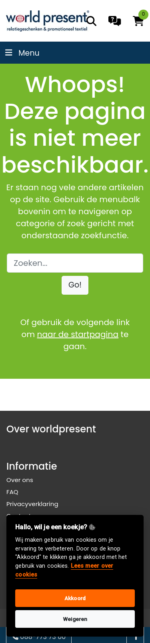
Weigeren (75, 619)
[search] (91, 21)
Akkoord (75, 598)
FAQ (12, 492)
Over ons (19, 480)
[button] (75, 285)
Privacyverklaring (32, 504)
